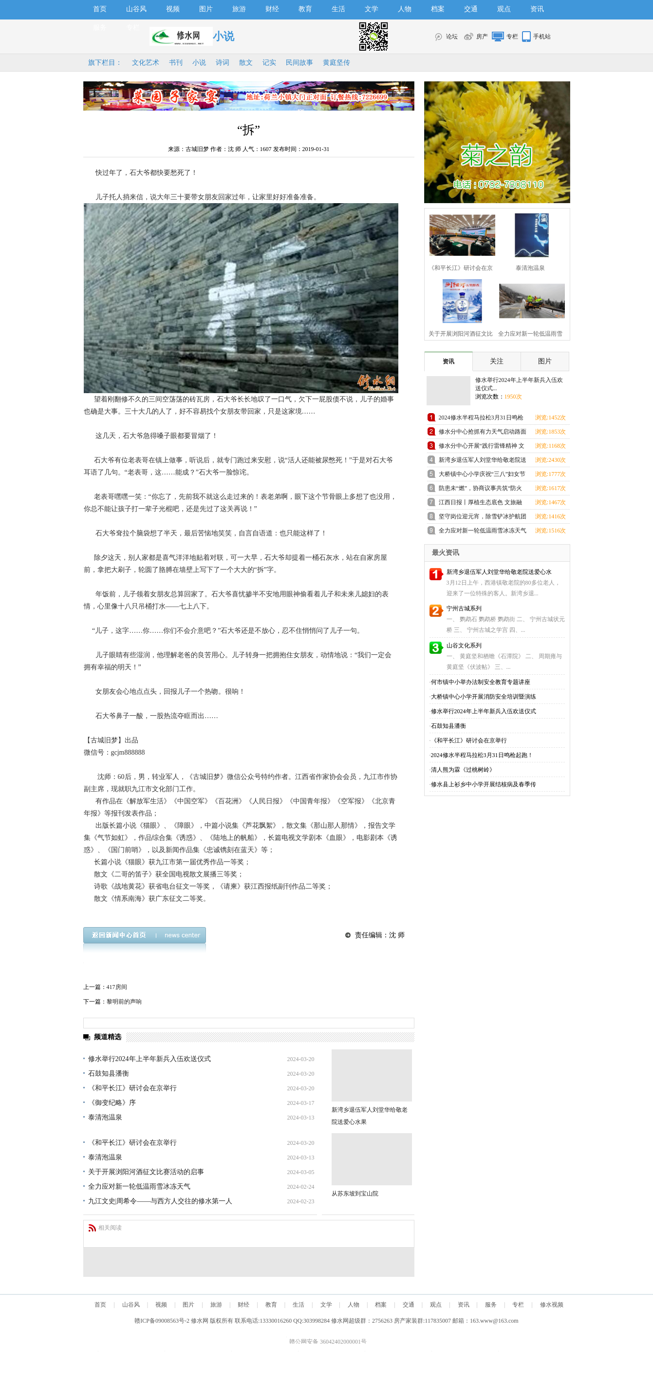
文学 (371, 9)
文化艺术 (145, 62)
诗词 (222, 62)
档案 (438, 9)
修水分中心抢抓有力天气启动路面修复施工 (482, 433)
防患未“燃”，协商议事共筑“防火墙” (480, 490)
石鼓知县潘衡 (108, 1073)
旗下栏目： (105, 62)
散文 (246, 62)
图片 (206, 9)
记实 (269, 62)
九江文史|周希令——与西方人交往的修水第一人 (160, 1201)
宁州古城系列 (464, 608)
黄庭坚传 (336, 62)
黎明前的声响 (124, 1001)
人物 (404, 9)
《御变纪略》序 (112, 1102)
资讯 (537, 9)
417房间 (117, 987)
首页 (100, 9)
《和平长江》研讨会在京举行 (132, 1088)
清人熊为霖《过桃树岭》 (463, 769)
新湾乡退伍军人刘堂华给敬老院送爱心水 (499, 572)
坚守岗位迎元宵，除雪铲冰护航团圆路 (482, 518)
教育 (305, 9)
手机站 (542, 36)
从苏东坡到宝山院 (355, 1193)
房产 (482, 36)
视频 (173, 9)
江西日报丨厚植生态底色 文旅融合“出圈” (480, 504)
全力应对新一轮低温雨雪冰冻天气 (139, 1186)
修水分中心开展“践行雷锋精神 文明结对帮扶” (481, 447)
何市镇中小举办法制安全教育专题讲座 (480, 682)
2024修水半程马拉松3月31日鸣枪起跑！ (481, 419)
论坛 (452, 36)
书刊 (176, 62)
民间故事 (299, 62)
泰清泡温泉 (105, 1117)
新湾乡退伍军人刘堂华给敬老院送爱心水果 (482, 461)
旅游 (239, 9)
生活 (338, 9)
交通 (471, 9)
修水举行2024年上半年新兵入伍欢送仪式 (149, 1059)
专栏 (133, 27)
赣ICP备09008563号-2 (161, 1320)
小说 (199, 62)
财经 (272, 9)
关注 (497, 361)
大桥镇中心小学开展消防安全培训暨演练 (483, 696)
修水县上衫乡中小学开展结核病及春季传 (483, 784)
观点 (504, 9)
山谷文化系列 (464, 645)
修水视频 (551, 1304)
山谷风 (136, 9)
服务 (100, 27)
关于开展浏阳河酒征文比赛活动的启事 (146, 1172)
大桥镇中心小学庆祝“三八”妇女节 (482, 474)
